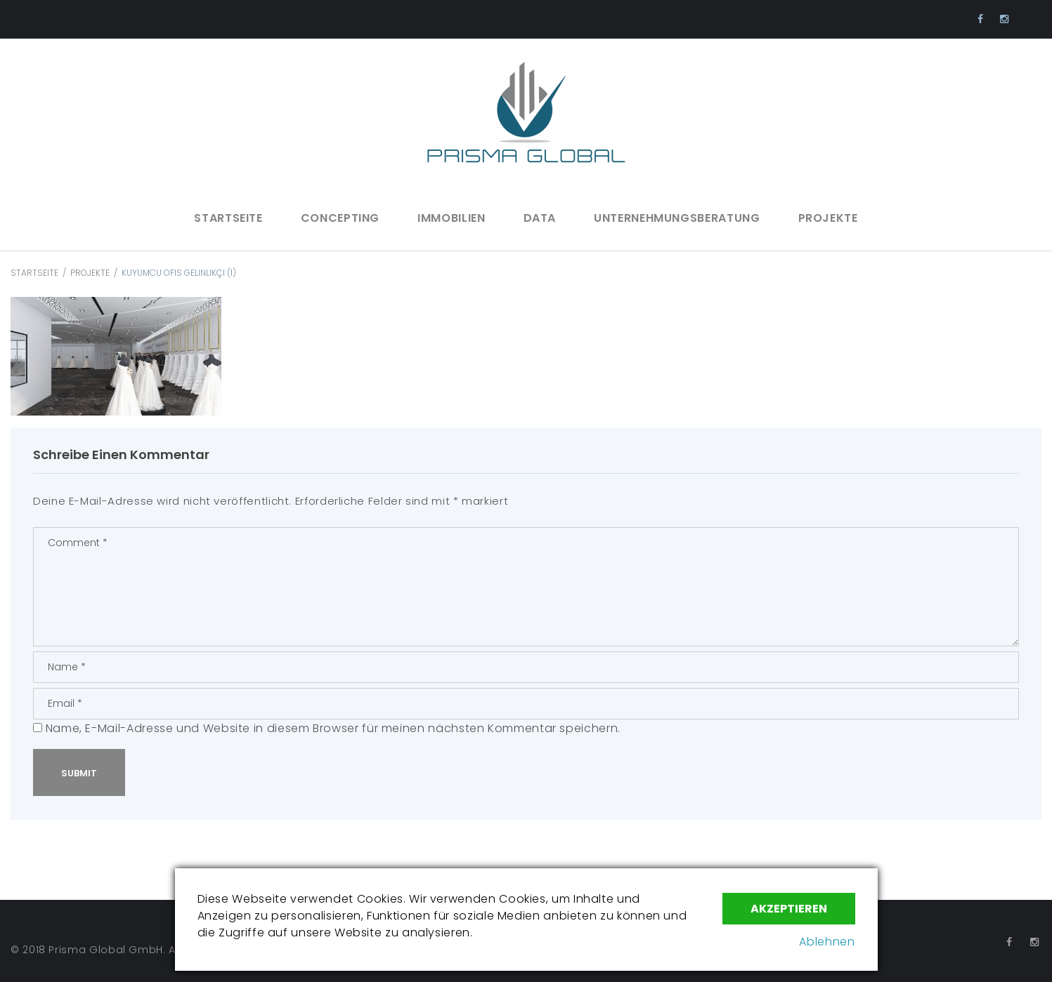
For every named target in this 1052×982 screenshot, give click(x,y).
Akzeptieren (789, 909)
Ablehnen (827, 942)
